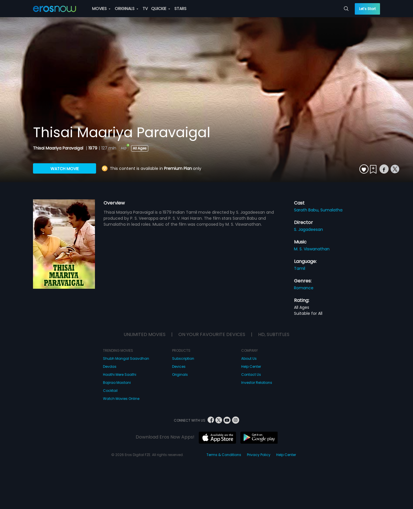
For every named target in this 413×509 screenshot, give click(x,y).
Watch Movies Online (121, 398)
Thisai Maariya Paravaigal (58, 148)
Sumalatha (331, 210)
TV (145, 8)
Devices (179, 366)
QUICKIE (160, 8)
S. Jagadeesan (308, 229)
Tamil (299, 268)
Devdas (109, 366)
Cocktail (110, 390)
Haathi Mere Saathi (119, 374)
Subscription (183, 358)
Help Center (251, 366)
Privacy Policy (258, 454)
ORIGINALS (126, 8)
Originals (180, 374)
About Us (249, 358)
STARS (180, 8)
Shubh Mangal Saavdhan (126, 358)
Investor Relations (256, 382)
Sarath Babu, (307, 210)
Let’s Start (367, 8)
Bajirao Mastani (117, 382)
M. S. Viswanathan (312, 249)
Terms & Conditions (223, 454)
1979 (92, 148)
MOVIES (101, 8)
